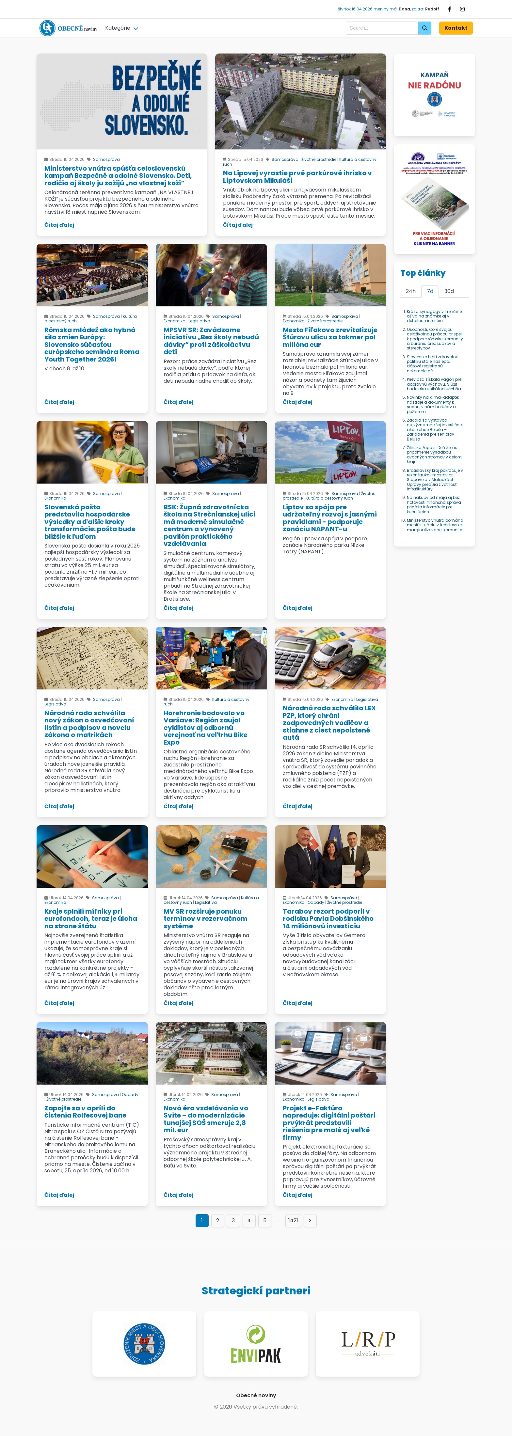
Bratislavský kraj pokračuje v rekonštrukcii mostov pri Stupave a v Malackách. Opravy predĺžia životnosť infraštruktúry (435, 480)
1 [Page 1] (202, 1220)
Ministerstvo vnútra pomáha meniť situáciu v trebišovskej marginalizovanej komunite (435, 525)
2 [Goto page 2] (217, 1220)
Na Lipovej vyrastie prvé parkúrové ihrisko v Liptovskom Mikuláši (297, 176)
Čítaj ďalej (59, 225)
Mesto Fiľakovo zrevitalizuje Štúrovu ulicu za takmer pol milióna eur (330, 337)
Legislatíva (199, 321)
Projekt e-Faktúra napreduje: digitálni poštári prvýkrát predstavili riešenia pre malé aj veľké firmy (329, 1123)
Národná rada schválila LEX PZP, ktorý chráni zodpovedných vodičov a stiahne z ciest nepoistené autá (329, 722)
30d (449, 291)
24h (411, 291)
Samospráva (106, 159)
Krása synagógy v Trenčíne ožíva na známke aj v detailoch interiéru (434, 316)
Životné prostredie (318, 159)
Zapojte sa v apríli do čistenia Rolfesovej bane (85, 1112)
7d (430, 291)
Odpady (316, 902)
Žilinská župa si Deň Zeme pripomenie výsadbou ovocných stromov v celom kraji (434, 454)
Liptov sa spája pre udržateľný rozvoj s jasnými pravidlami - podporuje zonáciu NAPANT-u (330, 518)
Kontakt (456, 28)
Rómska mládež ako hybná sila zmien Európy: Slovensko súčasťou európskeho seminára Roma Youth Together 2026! (91, 344)
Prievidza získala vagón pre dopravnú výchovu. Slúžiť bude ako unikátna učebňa (434, 384)
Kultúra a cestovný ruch (329, 498)
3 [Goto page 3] (233, 1220)
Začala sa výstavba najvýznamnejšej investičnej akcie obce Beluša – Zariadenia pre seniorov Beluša (435, 429)
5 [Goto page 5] (264, 1220)
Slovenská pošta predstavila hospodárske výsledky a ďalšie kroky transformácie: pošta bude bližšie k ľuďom (90, 521)
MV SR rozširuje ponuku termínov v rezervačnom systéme (206, 919)
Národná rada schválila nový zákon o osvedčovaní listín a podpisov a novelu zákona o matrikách (89, 724)
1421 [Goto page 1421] (293, 1220)
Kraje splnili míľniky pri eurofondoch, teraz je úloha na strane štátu (90, 919)
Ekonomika (174, 321)
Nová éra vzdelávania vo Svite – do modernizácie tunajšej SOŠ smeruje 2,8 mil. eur (206, 1119)
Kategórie (117, 28)
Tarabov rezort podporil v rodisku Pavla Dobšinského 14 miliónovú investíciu (328, 919)
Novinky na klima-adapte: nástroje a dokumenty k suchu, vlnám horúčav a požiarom (433, 404)
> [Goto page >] (310, 1220)
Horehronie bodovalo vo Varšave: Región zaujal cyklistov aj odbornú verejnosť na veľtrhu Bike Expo (206, 727)
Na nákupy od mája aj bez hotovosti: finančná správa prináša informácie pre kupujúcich (434, 504)
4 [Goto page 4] (249, 1220)
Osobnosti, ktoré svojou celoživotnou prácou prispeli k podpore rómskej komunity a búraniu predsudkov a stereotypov (435, 339)
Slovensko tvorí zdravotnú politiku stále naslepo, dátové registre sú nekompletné (432, 364)
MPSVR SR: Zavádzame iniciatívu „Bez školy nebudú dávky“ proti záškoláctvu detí (211, 341)
